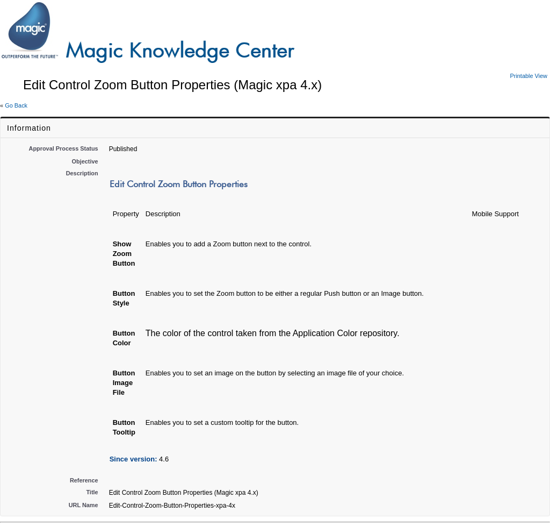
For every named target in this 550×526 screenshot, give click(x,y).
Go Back (16, 105)
